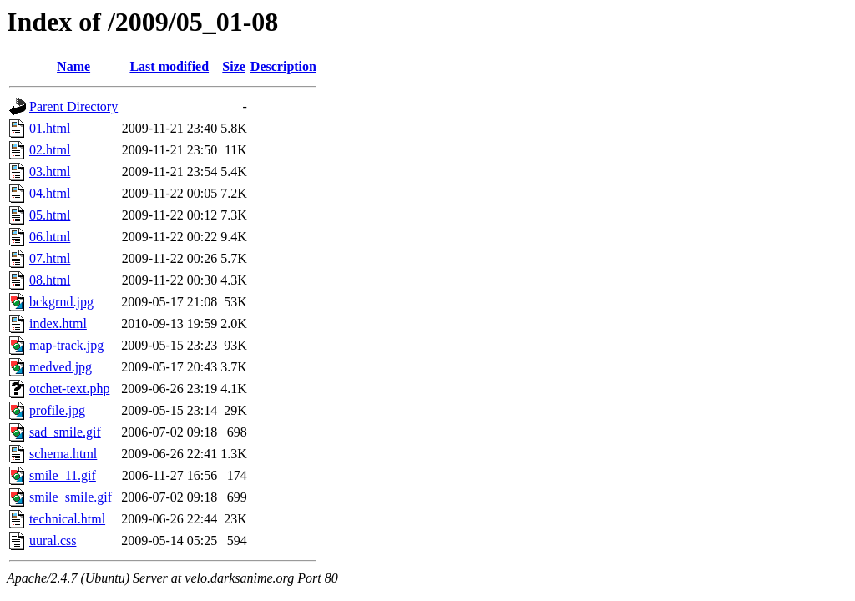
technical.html (67, 519)
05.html (49, 215)
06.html (49, 237)
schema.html (63, 454)
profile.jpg (57, 410)
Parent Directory (73, 106)
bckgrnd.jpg (61, 302)
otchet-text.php (69, 388)
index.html (58, 323)
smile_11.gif (62, 475)
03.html (49, 171)
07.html (49, 258)
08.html (49, 280)
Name (73, 66)
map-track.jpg (66, 345)
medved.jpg (60, 367)
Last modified (169, 66)
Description (283, 66)
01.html (49, 128)
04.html (49, 193)
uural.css (52, 540)
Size (233, 66)
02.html (49, 150)
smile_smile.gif (70, 497)
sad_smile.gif (65, 432)
